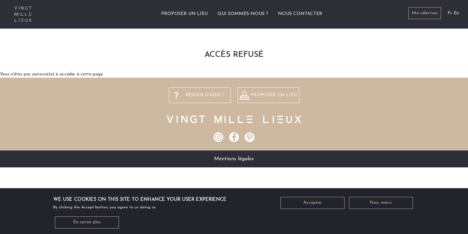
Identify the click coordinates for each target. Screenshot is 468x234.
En (456, 13)
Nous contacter (300, 13)
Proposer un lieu (184, 13)
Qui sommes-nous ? (242, 13)
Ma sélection (425, 13)
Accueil (148, 14)
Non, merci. (381, 205)
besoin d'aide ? (205, 95)
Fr (450, 13)
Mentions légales (234, 159)
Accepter (312, 205)
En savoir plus (87, 224)
